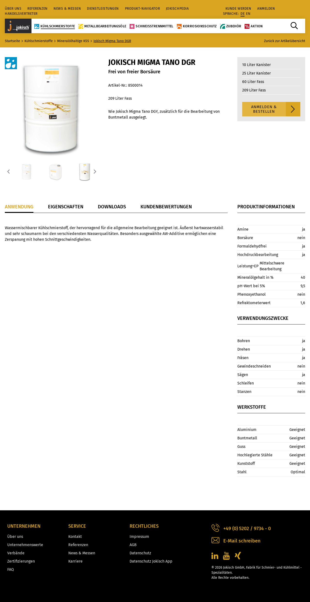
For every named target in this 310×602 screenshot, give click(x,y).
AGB (133, 544)
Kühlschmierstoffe (54, 26)
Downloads (112, 207)
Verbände (15, 553)
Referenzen (37, 9)
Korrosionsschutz (197, 26)
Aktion (254, 26)
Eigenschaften (65, 207)
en (248, 14)
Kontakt (75, 536)
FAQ (10, 569)
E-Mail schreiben (236, 541)
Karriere (75, 561)
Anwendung (19, 207)
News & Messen (67, 9)
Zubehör (230, 26)
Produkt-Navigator (142, 9)
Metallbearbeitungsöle (102, 26)
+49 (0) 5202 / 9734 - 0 (241, 528)
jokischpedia (177, 9)
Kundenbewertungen (166, 207)
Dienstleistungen (103, 9)
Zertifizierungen (21, 561)
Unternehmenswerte (25, 544)
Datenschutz (140, 553)
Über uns (13, 9)
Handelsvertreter (21, 14)
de (242, 14)
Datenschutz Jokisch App (151, 561)
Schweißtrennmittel (151, 26)
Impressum (139, 536)
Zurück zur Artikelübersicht (284, 41)
